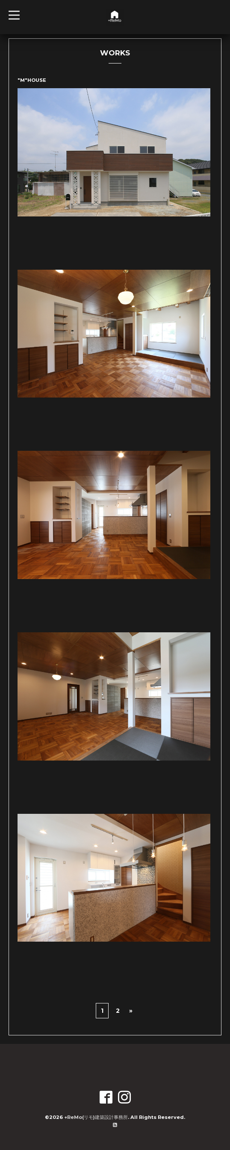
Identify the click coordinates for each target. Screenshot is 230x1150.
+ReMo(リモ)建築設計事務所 (96, 1117)
